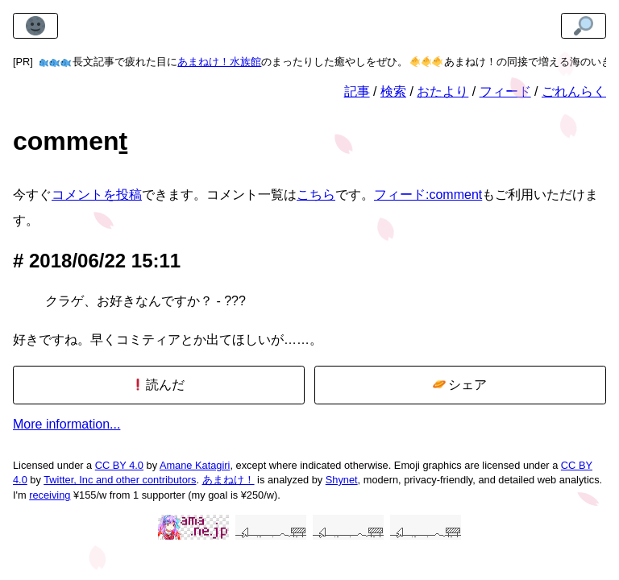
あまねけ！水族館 (219, 62)
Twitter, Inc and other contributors (120, 480)
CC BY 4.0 (119, 465)
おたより (442, 91)
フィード (505, 91)
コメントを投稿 (97, 194)
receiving (49, 495)
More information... (66, 424)
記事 (357, 91)
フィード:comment (428, 194)
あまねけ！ (228, 480)
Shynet (342, 480)
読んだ (158, 385)
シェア (460, 385)
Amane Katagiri (195, 465)
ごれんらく (574, 91)
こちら (316, 194)
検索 (393, 91)
